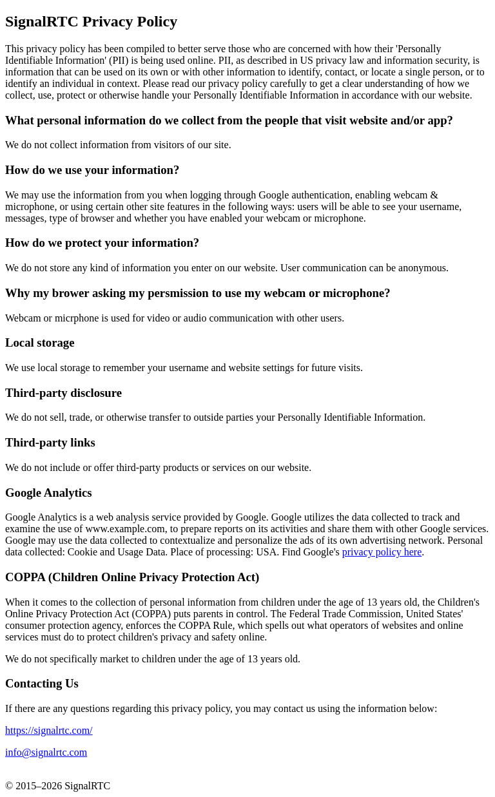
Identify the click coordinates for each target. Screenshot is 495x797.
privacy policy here (382, 551)
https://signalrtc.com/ (49, 730)
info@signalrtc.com (46, 752)
